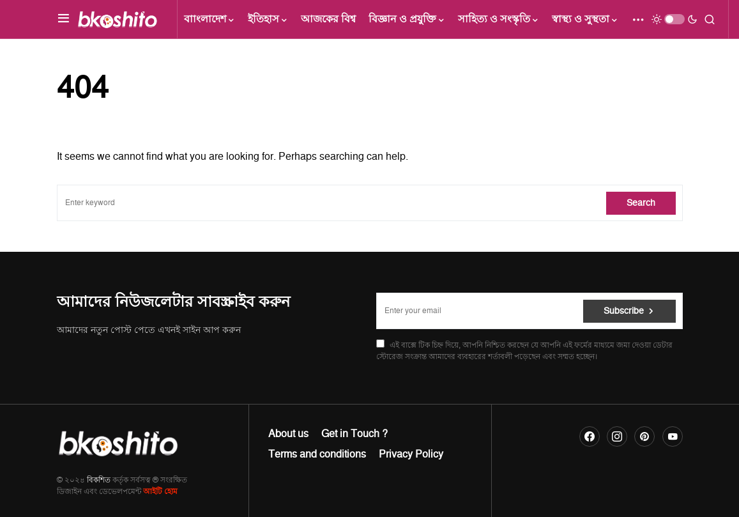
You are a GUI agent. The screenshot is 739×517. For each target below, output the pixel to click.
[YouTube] (672, 436)
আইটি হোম (160, 491)
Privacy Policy (411, 454)
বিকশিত (98, 480)
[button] (63, 19)
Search (641, 203)
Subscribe (624, 311)
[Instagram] (617, 436)
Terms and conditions (317, 454)
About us (288, 434)
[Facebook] (589, 436)
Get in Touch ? (354, 434)
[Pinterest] (644, 436)
